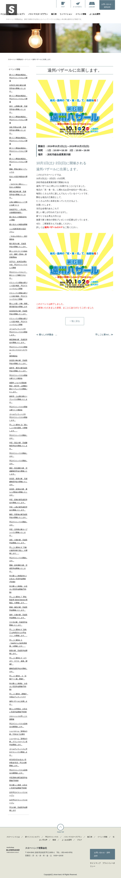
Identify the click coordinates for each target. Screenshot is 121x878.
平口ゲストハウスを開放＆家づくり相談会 (18, 376)
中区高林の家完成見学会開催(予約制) (18, 779)
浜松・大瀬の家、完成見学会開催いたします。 (18, 541)
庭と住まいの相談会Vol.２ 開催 (18, 218)
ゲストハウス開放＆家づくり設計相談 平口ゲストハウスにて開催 (18, 286)
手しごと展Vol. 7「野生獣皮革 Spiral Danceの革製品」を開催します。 (18, 600)
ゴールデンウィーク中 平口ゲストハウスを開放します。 (18, 332)
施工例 (53, 14)
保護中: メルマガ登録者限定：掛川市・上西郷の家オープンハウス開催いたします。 (18, 387)
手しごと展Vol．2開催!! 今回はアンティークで (18, 695)
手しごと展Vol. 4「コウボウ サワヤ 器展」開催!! (18, 661)
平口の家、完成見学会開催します (18, 808)
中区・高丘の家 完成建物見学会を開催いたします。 (18, 446)
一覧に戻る (75, 321)
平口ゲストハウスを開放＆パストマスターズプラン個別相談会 (18, 351)
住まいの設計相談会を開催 (18, 178)
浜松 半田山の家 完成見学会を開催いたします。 (17, 130)
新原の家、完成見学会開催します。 (18, 652)
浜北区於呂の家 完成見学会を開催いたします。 (18, 312)
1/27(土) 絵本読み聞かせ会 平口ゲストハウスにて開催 (18, 265)
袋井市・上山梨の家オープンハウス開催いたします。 (18, 399)
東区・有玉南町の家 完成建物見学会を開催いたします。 (18, 471)
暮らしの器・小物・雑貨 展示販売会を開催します (18, 305)
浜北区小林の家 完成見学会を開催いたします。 (18, 361)
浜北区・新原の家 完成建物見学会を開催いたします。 (18, 482)
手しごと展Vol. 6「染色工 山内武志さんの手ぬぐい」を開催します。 (18, 633)
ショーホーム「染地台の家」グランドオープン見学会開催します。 (18, 742)
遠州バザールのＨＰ (53, 227)
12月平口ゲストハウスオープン (18, 793)
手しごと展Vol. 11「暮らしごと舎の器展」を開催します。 (18, 428)
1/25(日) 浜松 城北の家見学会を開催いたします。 (17, 88)
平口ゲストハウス (51, 837)
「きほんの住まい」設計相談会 (18, 237)
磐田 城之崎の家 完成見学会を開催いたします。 (17, 195)
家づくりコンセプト (17, 14)
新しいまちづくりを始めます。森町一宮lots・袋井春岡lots (18, 254)
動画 (54, 840)
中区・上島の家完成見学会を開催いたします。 (18, 508)
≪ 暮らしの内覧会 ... (46, 335)
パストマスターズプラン (38, 14)
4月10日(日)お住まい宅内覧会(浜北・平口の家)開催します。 (18, 763)
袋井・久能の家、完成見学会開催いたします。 (18, 616)
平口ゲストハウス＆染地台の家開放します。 (18, 725)
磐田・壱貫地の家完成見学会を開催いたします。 (18, 515)
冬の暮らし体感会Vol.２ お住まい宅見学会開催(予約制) (18, 579)
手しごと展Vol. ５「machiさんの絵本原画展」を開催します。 (18, 643)
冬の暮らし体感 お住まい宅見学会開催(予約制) (18, 786)
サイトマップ (95, 863)
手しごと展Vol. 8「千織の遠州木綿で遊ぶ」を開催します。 (18, 550)
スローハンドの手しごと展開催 (18, 717)
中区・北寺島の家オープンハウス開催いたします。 (18, 532)
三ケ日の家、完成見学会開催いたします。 (18, 623)
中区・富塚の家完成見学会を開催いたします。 (18, 501)
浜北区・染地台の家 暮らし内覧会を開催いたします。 (18, 492)
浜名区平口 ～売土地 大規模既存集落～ (18, 211)
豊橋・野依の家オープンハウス (18, 170)
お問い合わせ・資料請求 (107, 5)
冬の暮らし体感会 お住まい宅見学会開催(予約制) (18, 589)
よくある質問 (94, 14)
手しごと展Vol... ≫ (104, 335)
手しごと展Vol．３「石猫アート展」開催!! (17, 677)
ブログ (79, 840)
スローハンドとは (13, 837)
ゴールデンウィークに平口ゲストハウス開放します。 (18, 752)
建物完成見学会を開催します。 (18, 670)
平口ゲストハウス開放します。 (18, 436)
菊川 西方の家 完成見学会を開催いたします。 (18, 245)
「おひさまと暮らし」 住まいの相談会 (18, 185)
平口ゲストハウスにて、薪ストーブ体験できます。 (18, 275)
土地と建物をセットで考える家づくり (18, 203)
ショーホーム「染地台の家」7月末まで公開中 (18, 732)
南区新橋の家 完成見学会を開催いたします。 (18, 341)
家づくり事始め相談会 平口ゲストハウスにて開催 (18, 78)
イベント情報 (80, 14)
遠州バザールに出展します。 (18, 702)
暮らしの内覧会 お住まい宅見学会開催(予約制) (18, 710)
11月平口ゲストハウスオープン (18, 801)
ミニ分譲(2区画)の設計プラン (17, 230)
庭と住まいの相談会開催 (18, 224)
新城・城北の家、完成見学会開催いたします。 (18, 608)
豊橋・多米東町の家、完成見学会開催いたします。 (18, 568)
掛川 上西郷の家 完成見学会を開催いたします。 (18, 109)
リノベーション (66, 14)
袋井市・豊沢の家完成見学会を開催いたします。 (18, 369)
